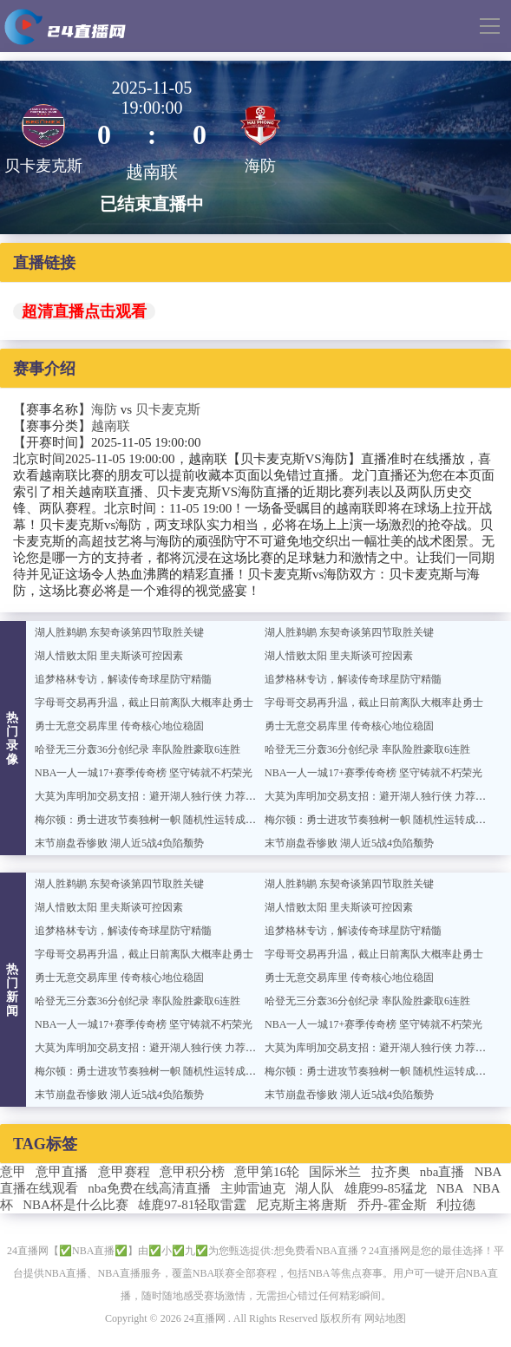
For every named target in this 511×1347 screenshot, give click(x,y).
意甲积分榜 (192, 1172)
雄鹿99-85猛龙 (385, 1188)
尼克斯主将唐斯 (301, 1205)
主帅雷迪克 (252, 1188)
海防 (104, 409)
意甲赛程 (124, 1172)
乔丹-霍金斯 (392, 1205)
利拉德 (455, 1205)
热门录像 (13, 738)
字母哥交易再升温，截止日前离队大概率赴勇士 (144, 702)
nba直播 (442, 1172)
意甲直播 (62, 1172)
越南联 (110, 426)
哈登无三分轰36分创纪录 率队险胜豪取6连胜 (137, 749)
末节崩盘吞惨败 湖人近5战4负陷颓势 (119, 843)
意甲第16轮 (266, 1172)
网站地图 (385, 1318)
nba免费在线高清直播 (149, 1188)
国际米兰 (335, 1172)
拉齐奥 (390, 1172)
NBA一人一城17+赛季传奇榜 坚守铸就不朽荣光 (143, 773)
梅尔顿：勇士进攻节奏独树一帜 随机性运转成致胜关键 (161, 820)
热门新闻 (13, 990)
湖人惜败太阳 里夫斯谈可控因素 (109, 656)
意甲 (13, 1172)
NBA (449, 1188)
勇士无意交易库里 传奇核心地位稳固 (119, 726)
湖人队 (314, 1188)
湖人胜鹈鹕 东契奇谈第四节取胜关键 (119, 632)
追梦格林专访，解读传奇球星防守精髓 (123, 679)
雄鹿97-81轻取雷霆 (192, 1205)
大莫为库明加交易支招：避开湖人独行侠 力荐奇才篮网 (161, 796)
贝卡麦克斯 (167, 409)
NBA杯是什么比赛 (75, 1205)
